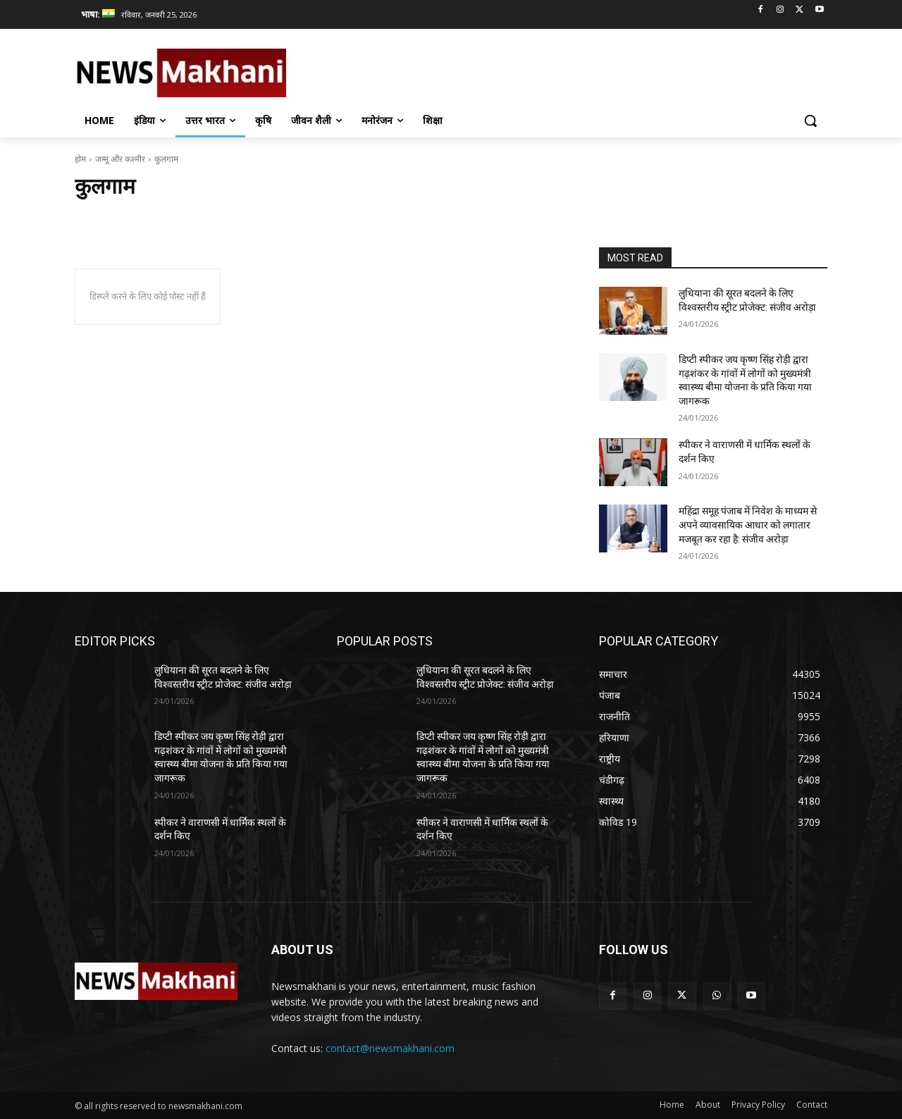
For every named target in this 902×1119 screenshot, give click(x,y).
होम (80, 159)
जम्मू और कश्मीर (120, 159)
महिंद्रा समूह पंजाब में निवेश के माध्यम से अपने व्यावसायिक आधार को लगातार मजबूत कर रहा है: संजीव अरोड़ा (748, 524)
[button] (810, 120)
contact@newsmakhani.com (390, 1048)
